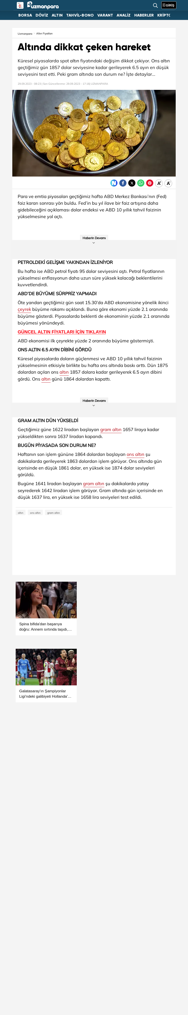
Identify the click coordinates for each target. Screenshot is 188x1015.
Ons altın (160, 60)
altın (74, 60)
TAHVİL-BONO (80, 15)
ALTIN (57, 15)
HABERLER (144, 15)
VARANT (105, 15)
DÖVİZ (42, 15)
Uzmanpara (25, 33)
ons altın (135, 454)
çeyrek (24, 309)
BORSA (25, 15)
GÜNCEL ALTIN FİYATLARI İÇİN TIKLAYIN (62, 332)
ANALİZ (123, 15)
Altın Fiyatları (44, 33)
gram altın (111, 429)
